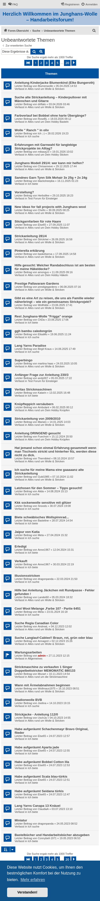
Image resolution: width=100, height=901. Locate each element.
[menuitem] (13, 4)
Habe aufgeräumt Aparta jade (37, 747)
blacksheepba (46, 180)
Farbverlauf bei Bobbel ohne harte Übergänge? (50, 115)
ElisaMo (42, 334)
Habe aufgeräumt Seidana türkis (39, 791)
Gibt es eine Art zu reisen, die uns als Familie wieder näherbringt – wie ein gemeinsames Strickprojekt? (54, 300)
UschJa (42, 717)
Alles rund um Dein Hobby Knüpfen (49, 410)
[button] (28, 63)
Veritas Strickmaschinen (33, 389)
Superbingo (23, 360)
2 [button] (41, 63)
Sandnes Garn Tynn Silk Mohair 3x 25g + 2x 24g (51, 177)
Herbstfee (43, 195)
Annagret (43, 641)
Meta (41, 535)
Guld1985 (43, 476)
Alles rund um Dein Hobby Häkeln (48, 275)
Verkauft (21, 561)
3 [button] (46, 63)
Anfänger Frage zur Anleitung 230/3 (42, 375)
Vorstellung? (24, 192)
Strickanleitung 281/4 (31, 236)
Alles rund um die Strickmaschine (47, 676)
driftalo (42, 104)
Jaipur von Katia (27, 532)
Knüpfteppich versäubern (34, 404)
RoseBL (42, 118)
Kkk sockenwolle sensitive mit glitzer (43, 502)
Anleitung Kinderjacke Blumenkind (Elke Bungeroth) (54, 82)
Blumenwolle (45, 85)
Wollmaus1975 (46, 688)
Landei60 (43, 597)
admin (41, 655)
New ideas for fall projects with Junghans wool (50, 207)
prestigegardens (47, 286)
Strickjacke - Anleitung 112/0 (36, 714)
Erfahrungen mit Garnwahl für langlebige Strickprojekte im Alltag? (46, 146)
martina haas (45, 363)
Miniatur (21, 820)
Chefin (41, 210)
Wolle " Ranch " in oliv (32, 130)
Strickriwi (43, 239)
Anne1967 (44, 549)
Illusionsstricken (27, 575)
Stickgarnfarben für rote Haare (38, 221)
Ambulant (43, 407)
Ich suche (33, 136)
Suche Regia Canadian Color (36, 623)
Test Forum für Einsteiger (43, 198)
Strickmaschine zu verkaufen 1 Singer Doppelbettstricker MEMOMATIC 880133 (45, 668)
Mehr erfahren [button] (32, 880)
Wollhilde (43, 305)
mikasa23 (43, 151)
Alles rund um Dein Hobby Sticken (48, 154)
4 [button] (52, 63)
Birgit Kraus (45, 348)
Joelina (42, 703)
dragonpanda (46, 578)
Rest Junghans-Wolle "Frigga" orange (44, 316)
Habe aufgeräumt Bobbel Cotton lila (42, 762)
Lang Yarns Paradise (30, 345)
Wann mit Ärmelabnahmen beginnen (42, 685)
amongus (43, 272)
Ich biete (33, 183)
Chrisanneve (45, 166)
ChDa (41, 319)
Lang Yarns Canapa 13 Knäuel (37, 806)
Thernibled (44, 458)
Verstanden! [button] (27, 892)
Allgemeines (35, 658)
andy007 (43, 378)
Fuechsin (43, 436)
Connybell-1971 (47, 838)
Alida (41, 491)
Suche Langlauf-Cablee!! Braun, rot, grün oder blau (54, 638)
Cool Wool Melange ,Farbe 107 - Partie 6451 (48, 608)
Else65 (42, 224)
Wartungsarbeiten (28, 652)
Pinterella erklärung (30, 250)
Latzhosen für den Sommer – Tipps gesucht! (48, 488)
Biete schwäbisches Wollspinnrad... (42, 517)
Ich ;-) (41, 133)
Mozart (42, 673)
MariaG (42, 421)
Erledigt (21, 546)
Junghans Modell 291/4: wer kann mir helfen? (49, 163)
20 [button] (67, 63)
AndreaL (43, 626)
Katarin (42, 392)
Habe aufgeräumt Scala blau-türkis (41, 776)
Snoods (42, 505)
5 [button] (57, 63)
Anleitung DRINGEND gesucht (38, 433)
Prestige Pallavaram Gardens (37, 283)
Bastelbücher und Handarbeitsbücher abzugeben (52, 835)
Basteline (43, 520)
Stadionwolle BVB (28, 700)
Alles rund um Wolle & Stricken (46, 88)
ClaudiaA (43, 809)
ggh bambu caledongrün (33, 331)
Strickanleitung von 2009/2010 (37, 418)
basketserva (45, 253)
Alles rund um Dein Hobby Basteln (48, 121)
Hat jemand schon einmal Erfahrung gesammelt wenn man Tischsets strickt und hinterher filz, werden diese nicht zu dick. (55, 451)
